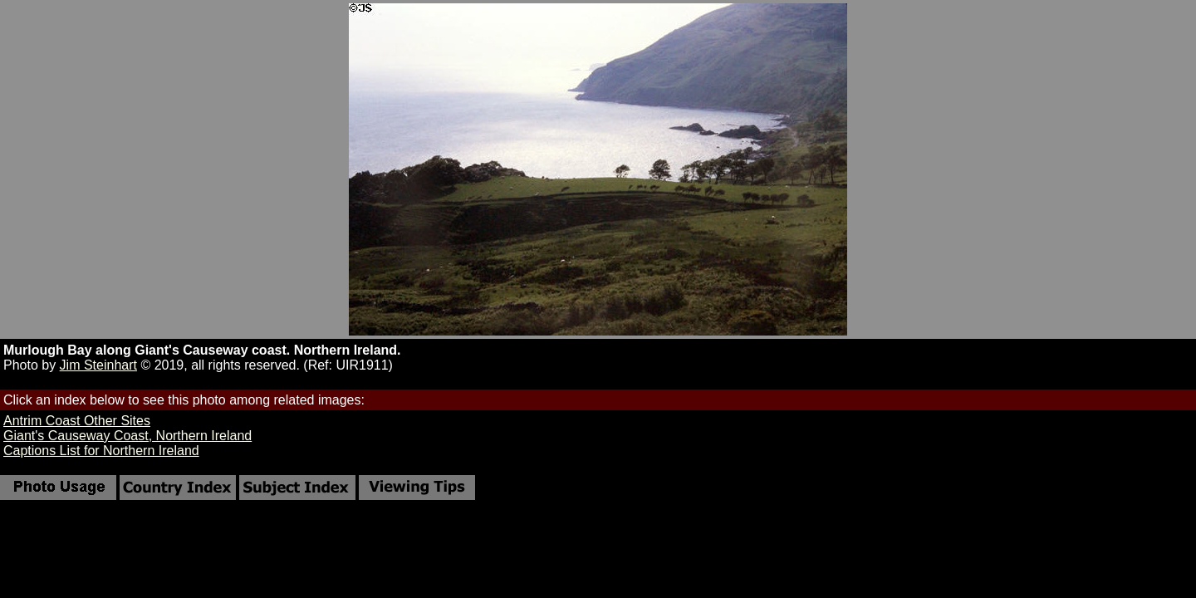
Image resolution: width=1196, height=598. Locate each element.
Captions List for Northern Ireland (101, 451)
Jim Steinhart (98, 365)
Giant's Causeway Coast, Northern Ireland (127, 436)
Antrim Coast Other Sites (76, 421)
